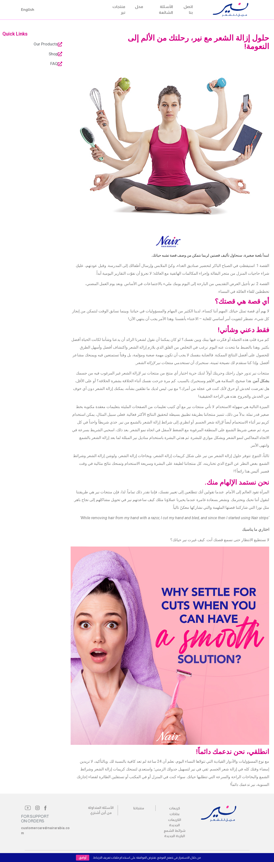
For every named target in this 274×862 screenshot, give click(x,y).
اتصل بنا (188, 9)
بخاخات (174, 814)
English (27, 9)
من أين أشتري (101, 813)
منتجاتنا (138, 808)
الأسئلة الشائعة (166, 9)
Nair (206, 9)
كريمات (174, 808)
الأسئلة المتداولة (101, 808)
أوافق (82, 857)
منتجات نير (118, 9)
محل (139, 7)
